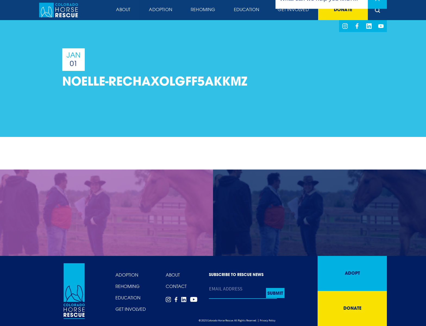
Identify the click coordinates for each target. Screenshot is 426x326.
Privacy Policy (267, 320)
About (123, 10)
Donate (343, 10)
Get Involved (293, 10)
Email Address (225, 289)
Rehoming (203, 10)
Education (246, 10)
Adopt (352, 273)
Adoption (160, 10)
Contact (176, 287)
